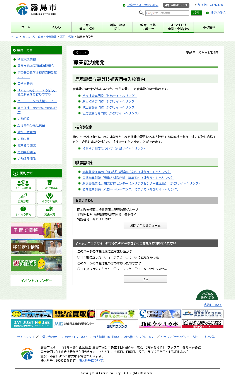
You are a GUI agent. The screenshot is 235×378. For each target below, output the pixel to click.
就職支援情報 (26, 59)
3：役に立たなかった (144, 257)
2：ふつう (116, 257)
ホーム (15, 36)
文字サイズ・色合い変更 (142, 5)
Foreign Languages (210, 4)
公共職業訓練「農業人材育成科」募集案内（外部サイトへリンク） (128, 177)
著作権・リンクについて (139, 337)
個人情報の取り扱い (106, 337)
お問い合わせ (48, 337)
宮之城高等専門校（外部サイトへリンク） (111, 113)
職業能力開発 (26, 145)
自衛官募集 (25, 83)
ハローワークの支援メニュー (37, 101)
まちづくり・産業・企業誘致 (39, 36)
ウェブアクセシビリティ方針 (179, 337)
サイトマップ (25, 337)
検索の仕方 (218, 12)
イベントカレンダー (36, 281)
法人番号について (91, 360)
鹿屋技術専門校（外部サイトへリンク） (109, 101)
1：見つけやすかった (96, 269)
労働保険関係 (26, 158)
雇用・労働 (66, 36)
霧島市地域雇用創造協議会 (35, 65)
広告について (213, 304)
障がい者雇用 (26, 132)
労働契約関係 (26, 152)
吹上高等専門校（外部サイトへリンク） (109, 107)
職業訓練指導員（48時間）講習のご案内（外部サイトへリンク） (126, 172)
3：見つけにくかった (153, 269)
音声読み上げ (178, 5)
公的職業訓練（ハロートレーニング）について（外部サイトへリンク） (131, 189)
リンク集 (209, 337)
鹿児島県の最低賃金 (31, 125)
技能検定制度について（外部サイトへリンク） (114, 148)
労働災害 (23, 138)
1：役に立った (91, 257)
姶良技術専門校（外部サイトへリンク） (109, 95)
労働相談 (23, 118)
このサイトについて (75, 337)
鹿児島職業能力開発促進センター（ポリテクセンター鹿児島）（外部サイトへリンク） (141, 183)
